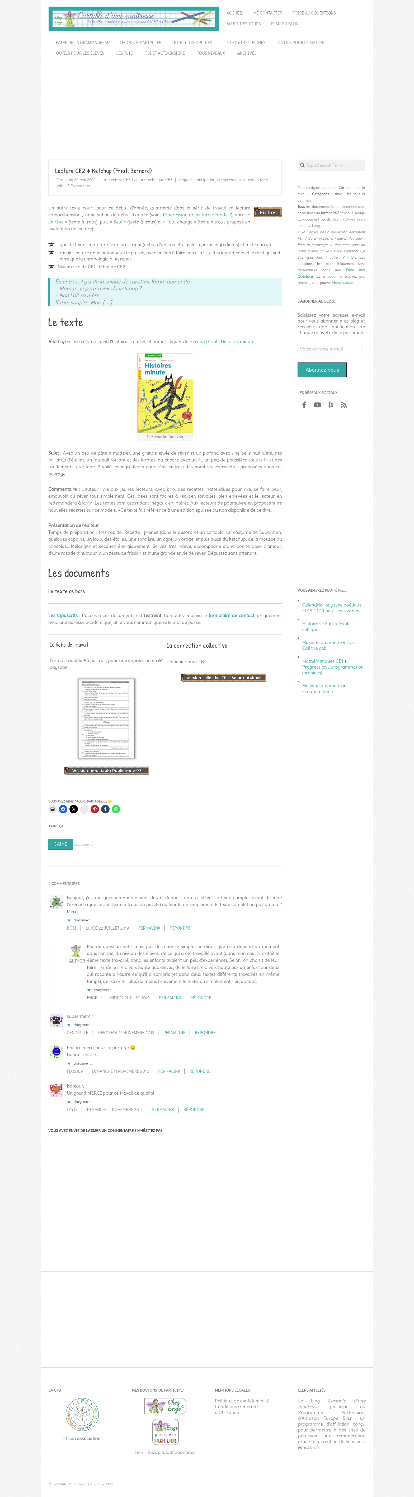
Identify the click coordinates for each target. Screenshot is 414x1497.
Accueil (235, 13)
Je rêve (56, 222)
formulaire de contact (232, 615)
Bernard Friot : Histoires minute (222, 341)
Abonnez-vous (322, 369)
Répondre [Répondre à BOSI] (180, 928)
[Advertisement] (207, 101)
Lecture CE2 (119, 179)
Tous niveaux (211, 53)
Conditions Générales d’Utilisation (237, 1409)
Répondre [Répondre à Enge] (200, 997)
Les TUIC (124, 53)
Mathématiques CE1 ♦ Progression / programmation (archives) (333, 667)
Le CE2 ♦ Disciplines (245, 42)
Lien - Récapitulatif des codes (164, 1452)
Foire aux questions (314, 13)
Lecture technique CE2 (152, 179)
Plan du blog (285, 23)
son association (84, 1439)
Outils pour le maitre (300, 42)
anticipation (204, 179)
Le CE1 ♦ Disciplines (192, 42)
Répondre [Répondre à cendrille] (205, 1032)
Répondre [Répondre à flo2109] (200, 1071)
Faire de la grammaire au (83, 42)
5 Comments (78, 185)
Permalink (149, 928)
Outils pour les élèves (80, 53)
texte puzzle (257, 179)
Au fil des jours (244, 23)
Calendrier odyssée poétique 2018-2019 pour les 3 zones (332, 608)
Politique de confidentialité (242, 1401)
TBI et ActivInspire (165, 53)
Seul (118, 222)
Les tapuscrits (63, 615)
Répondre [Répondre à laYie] (194, 1109)
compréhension (231, 179)
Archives (247, 53)
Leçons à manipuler (141, 42)
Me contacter (267, 13)
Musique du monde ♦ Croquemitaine (323, 688)
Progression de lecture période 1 (197, 215)
